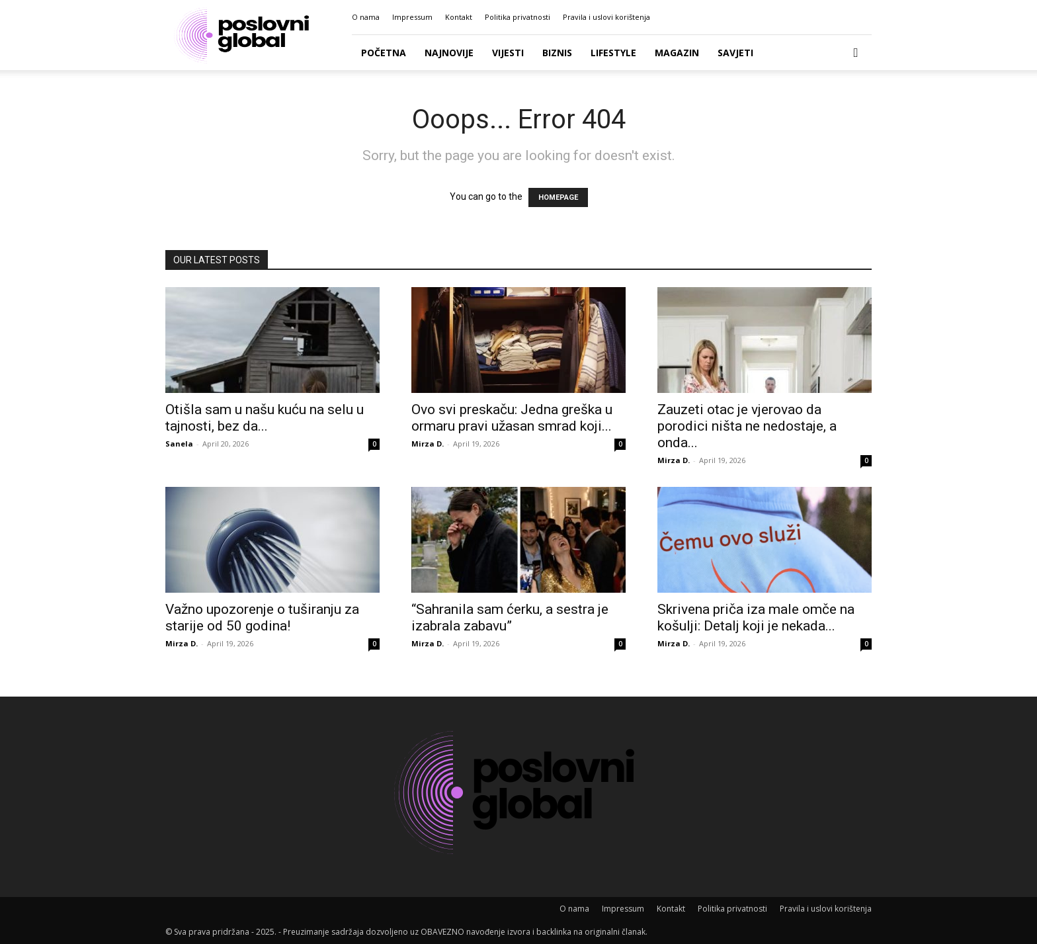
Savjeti (735, 52)
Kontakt (458, 17)
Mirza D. (427, 444)
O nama (366, 17)
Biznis (557, 52)
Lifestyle (613, 52)
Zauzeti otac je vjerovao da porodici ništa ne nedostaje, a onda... (747, 426)
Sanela (179, 444)
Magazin (677, 52)
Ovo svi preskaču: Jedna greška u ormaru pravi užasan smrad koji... (511, 418)
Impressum (412, 17)
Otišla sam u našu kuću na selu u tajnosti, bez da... (264, 418)
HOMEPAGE (558, 197)
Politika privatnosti (517, 17)
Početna (383, 52)
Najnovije (449, 52)
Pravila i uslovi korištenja (606, 17)
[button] (856, 53)
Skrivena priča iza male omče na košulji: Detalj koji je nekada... (755, 617)
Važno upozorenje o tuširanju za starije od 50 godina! (262, 617)
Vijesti (508, 52)
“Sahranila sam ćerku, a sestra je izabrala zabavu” (509, 617)
